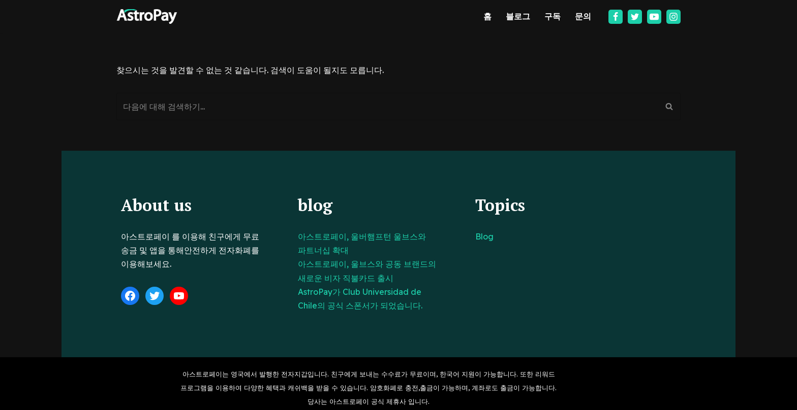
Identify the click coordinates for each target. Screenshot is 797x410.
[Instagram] (673, 17)
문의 (583, 16)
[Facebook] (615, 17)
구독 (552, 16)
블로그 (518, 16)
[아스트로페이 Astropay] (146, 16)
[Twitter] (635, 17)
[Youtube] (654, 17)
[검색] (387, 106)
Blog (516, 236)
